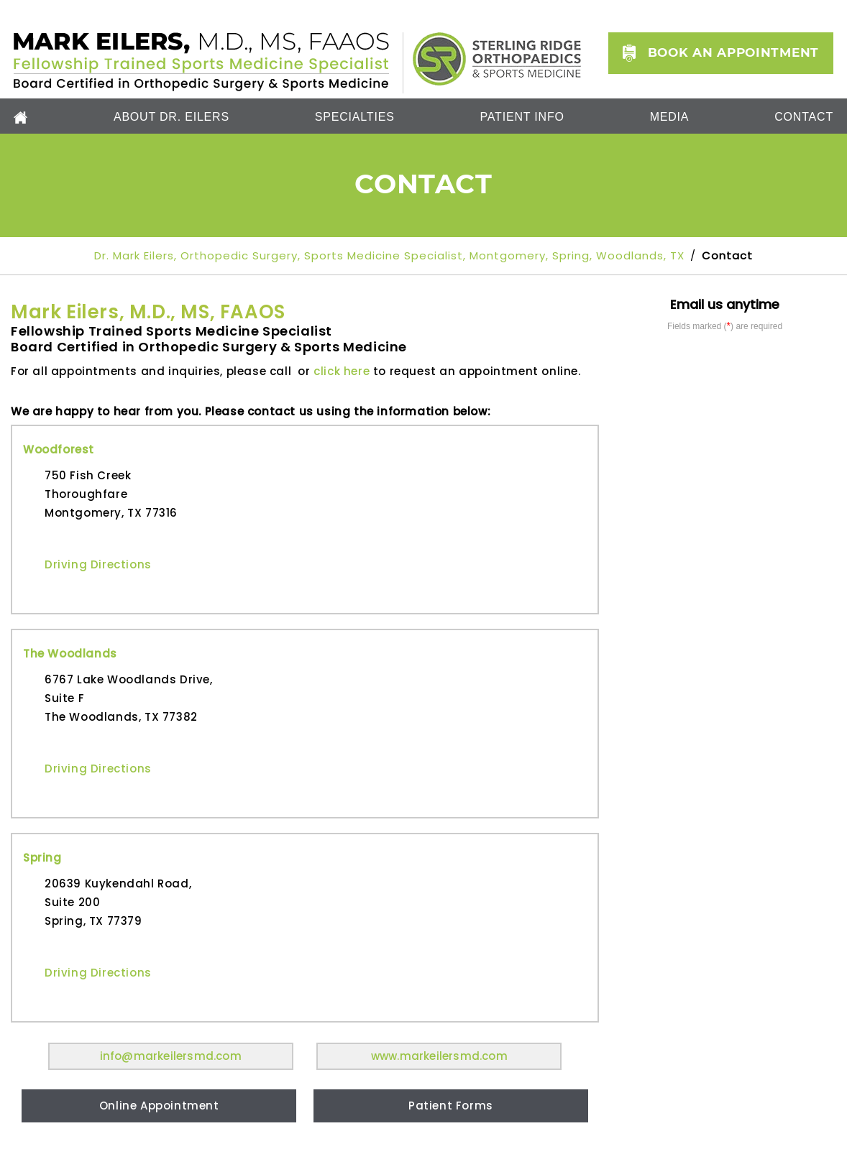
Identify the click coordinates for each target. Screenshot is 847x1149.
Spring (42, 857)
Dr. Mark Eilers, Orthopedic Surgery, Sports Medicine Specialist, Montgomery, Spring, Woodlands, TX (391, 255)
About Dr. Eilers (171, 117)
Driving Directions (98, 564)
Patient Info (522, 117)
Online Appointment (159, 1105)
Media (670, 117)
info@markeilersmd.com (171, 1055)
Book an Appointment (733, 53)
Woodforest (58, 449)
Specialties (355, 117)
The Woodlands (70, 653)
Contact (803, 117)
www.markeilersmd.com (439, 1055)
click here (341, 371)
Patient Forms (450, 1105)
